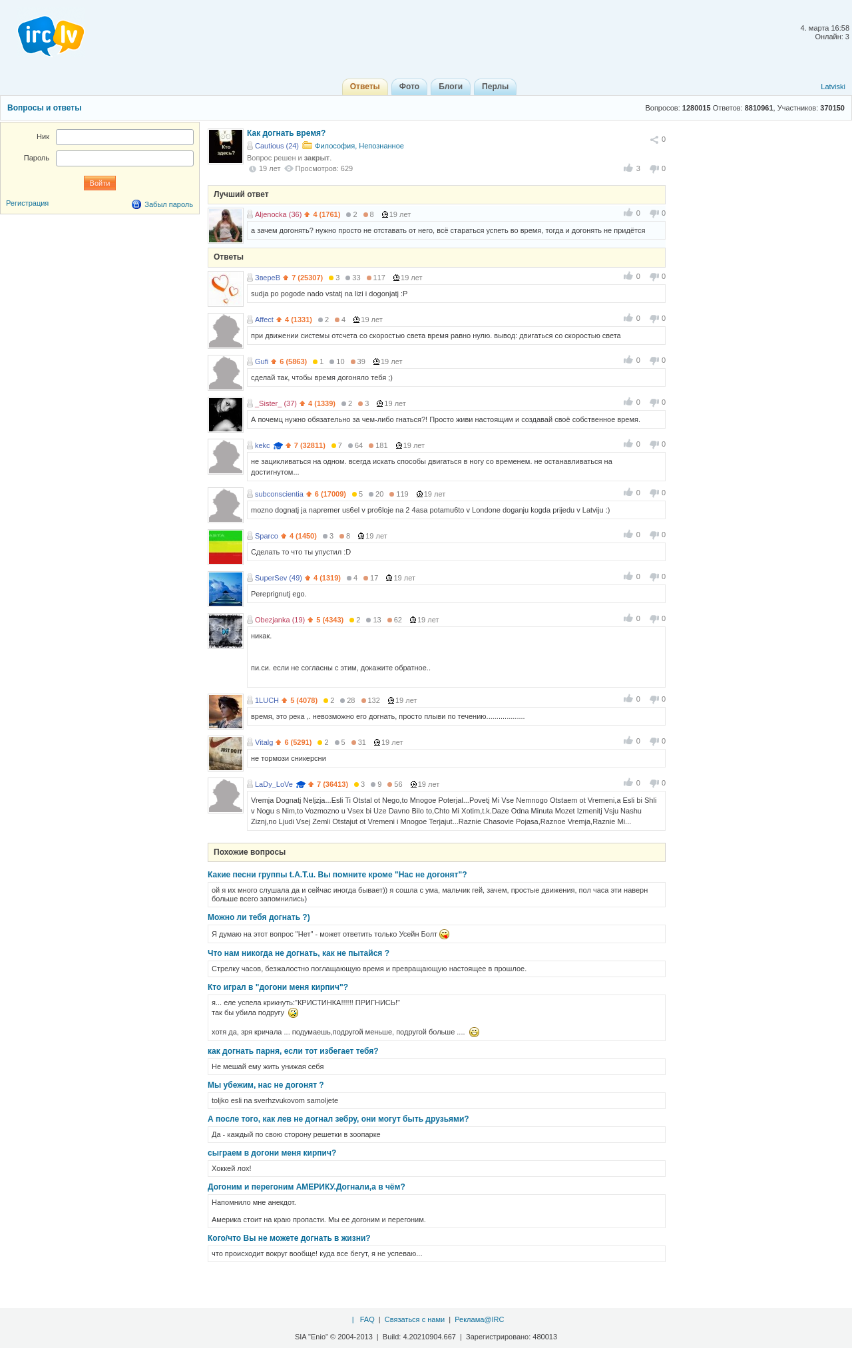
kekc (262, 445)
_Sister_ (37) (276, 403)
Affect (264, 320)
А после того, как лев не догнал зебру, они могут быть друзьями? (338, 1119)
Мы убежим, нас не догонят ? (266, 1085)
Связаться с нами (415, 1319)
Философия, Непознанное (359, 146)
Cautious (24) (277, 146)
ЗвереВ (267, 278)
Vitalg (264, 742)
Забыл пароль (168, 204)
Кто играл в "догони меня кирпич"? (278, 987)
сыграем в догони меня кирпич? (272, 1153)
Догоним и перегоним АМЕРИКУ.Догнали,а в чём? (306, 1187)
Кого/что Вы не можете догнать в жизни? (289, 1238)
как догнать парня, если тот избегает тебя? (293, 1051)
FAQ (367, 1319)
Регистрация (27, 203)
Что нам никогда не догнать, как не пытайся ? (298, 953)
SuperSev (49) (278, 578)
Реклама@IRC (479, 1319)
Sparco (266, 536)
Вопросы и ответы (44, 107)
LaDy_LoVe (274, 784)
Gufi (261, 361)
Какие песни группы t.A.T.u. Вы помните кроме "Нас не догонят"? (337, 874)
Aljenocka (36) (278, 214)
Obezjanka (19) (280, 620)
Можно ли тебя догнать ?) (259, 917)
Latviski (833, 87)
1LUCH (267, 700)
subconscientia (279, 494)
